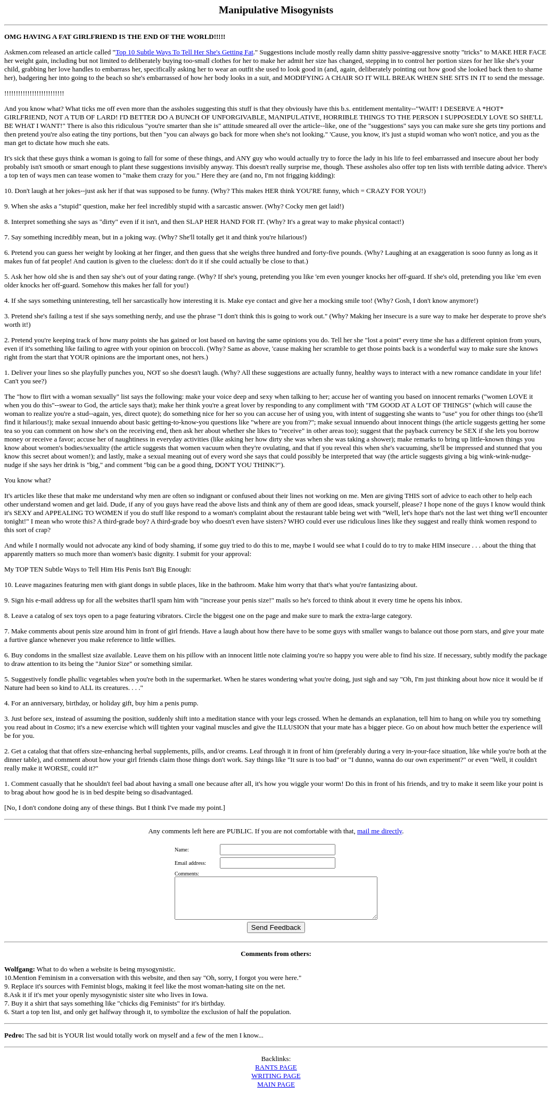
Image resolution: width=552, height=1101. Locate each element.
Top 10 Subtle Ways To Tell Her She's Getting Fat (184, 52)
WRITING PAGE (275, 1084)
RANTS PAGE (276, 1075)
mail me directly (379, 831)
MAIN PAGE (276, 1092)
